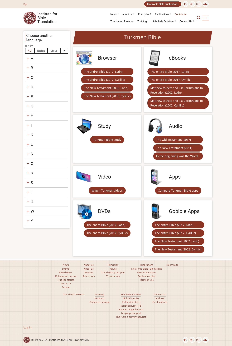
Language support (131, 313)
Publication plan (146, 276)
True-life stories (65, 279)
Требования (113, 276)
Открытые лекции (99, 302)
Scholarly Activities (163, 21)
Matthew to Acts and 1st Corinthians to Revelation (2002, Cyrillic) (176, 103)
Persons (88, 272)
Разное (66, 287)
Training (142, 21)
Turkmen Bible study (107, 140)
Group (54, 50)
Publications (162, 14)
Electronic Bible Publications (162, 4)
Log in (27, 327)
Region (41, 50)
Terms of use (147, 279)
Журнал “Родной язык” (131, 309)
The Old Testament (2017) (173, 140)
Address (159, 298)
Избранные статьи (65, 276)
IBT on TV (66, 283)
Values (113, 268)
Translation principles (113, 272)
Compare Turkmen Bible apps (178, 190)
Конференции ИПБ (131, 305)
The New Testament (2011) (174, 148)
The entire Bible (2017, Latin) (103, 72)
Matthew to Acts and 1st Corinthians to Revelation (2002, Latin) (176, 90)
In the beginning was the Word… (178, 156)
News (113, 14)
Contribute (180, 14)
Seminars (99, 298)
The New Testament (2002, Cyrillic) (107, 96)
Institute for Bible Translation (47, 18)
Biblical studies (131, 298)
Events (65, 268)
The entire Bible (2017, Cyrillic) (104, 80)
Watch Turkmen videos (107, 190)
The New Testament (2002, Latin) (106, 88)
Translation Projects (121, 21)
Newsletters (65, 272)
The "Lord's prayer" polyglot (131, 316)
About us (127, 14)
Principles (143, 14)
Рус (25, 4)
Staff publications (131, 302)
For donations (159, 302)
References (89, 276)
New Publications (146, 272)
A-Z (30, 50)
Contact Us (186, 21)
